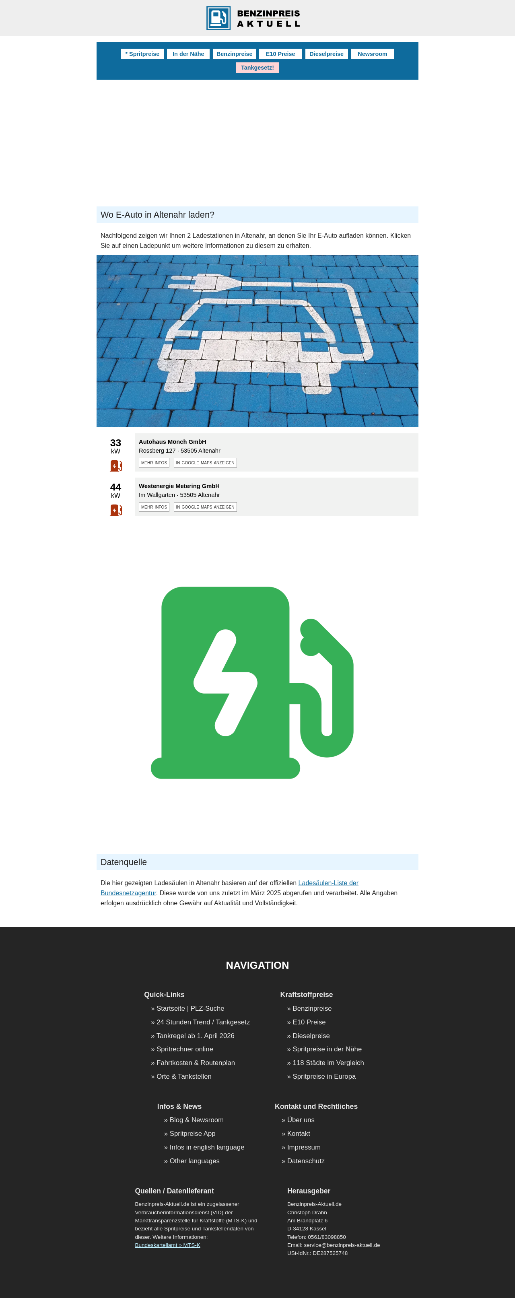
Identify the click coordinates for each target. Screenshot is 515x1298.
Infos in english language (207, 1147)
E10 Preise (280, 54)
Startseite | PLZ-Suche (191, 1008)
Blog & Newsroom (197, 1120)
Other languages (195, 1161)
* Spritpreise (142, 54)
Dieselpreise (326, 54)
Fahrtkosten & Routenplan (196, 1063)
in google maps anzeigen (205, 462)
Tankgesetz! (257, 67)
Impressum (304, 1147)
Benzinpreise (234, 54)
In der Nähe (188, 54)
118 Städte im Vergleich (328, 1063)
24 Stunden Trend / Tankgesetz (203, 1022)
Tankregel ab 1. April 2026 (196, 1036)
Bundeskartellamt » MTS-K (167, 1245)
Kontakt (298, 1134)
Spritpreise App (193, 1134)
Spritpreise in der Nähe (327, 1049)
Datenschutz (306, 1161)
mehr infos (154, 462)
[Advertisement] (257, 140)
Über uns (301, 1120)
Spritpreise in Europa (324, 1076)
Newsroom (372, 54)
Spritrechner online (185, 1049)
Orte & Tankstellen (184, 1076)
